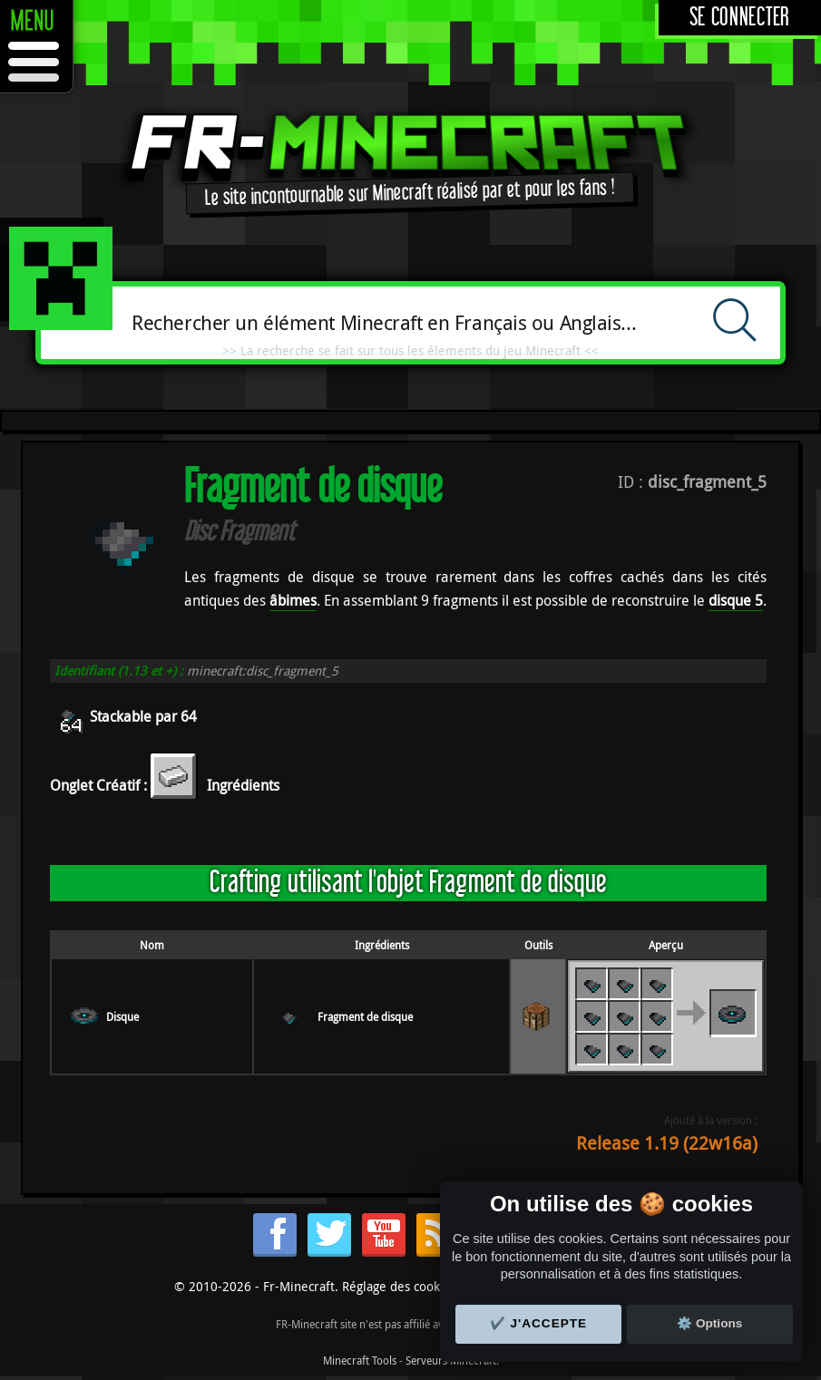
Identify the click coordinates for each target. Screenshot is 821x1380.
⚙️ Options (709, 1323)
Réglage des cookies (399, 1286)
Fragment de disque (365, 1016)
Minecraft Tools (359, 1360)
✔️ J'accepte (539, 1323)
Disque (122, 1016)
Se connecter (739, 18)
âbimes (293, 600)
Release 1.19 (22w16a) (666, 1143)
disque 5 (736, 600)
